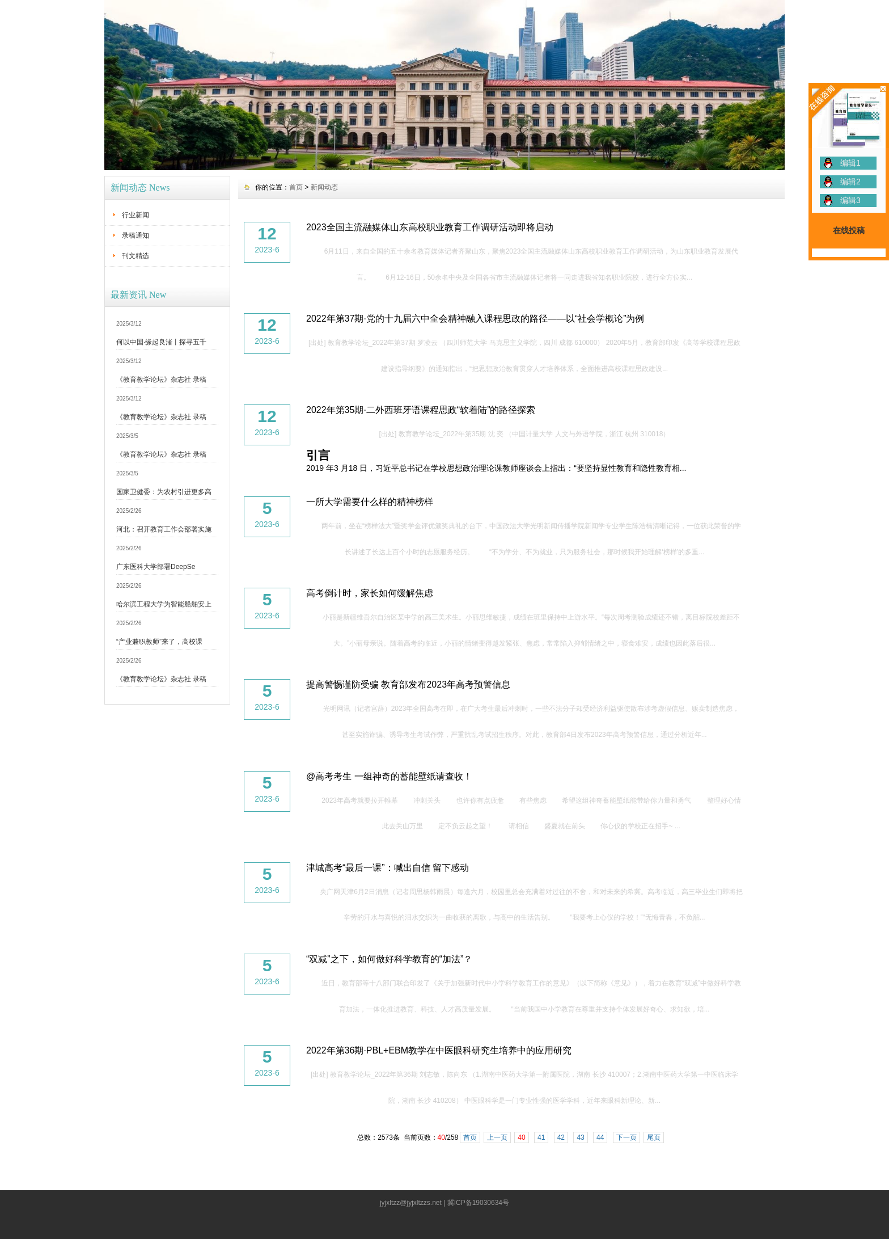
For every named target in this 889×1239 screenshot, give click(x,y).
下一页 (626, 1137)
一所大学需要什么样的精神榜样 (369, 502)
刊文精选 (135, 256)
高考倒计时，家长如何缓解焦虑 (369, 593)
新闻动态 (324, 187)
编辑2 (850, 181)
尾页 (654, 1137)
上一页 (497, 1137)
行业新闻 (135, 215)
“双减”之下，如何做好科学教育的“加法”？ (389, 959)
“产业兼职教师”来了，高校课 (159, 642)
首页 (296, 187)
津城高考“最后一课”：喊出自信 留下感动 (387, 868)
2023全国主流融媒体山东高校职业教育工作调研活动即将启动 (429, 227)
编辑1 (850, 162)
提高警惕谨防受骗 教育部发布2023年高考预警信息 (408, 684)
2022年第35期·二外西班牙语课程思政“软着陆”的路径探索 (421, 410)
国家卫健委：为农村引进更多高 (163, 492)
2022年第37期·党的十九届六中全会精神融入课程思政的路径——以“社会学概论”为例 (475, 318)
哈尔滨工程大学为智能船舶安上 (163, 604)
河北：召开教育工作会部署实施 (163, 529)
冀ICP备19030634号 (478, 1203)
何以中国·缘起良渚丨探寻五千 (161, 342)
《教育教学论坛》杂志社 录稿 (161, 380)
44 (600, 1137)
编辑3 (850, 200)
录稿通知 (135, 235)
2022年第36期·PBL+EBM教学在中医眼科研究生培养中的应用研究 (439, 1050)
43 (580, 1137)
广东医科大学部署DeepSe (155, 567)
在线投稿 (849, 230)
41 (541, 1137)
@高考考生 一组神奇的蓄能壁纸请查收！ (389, 776)
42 (561, 1137)
